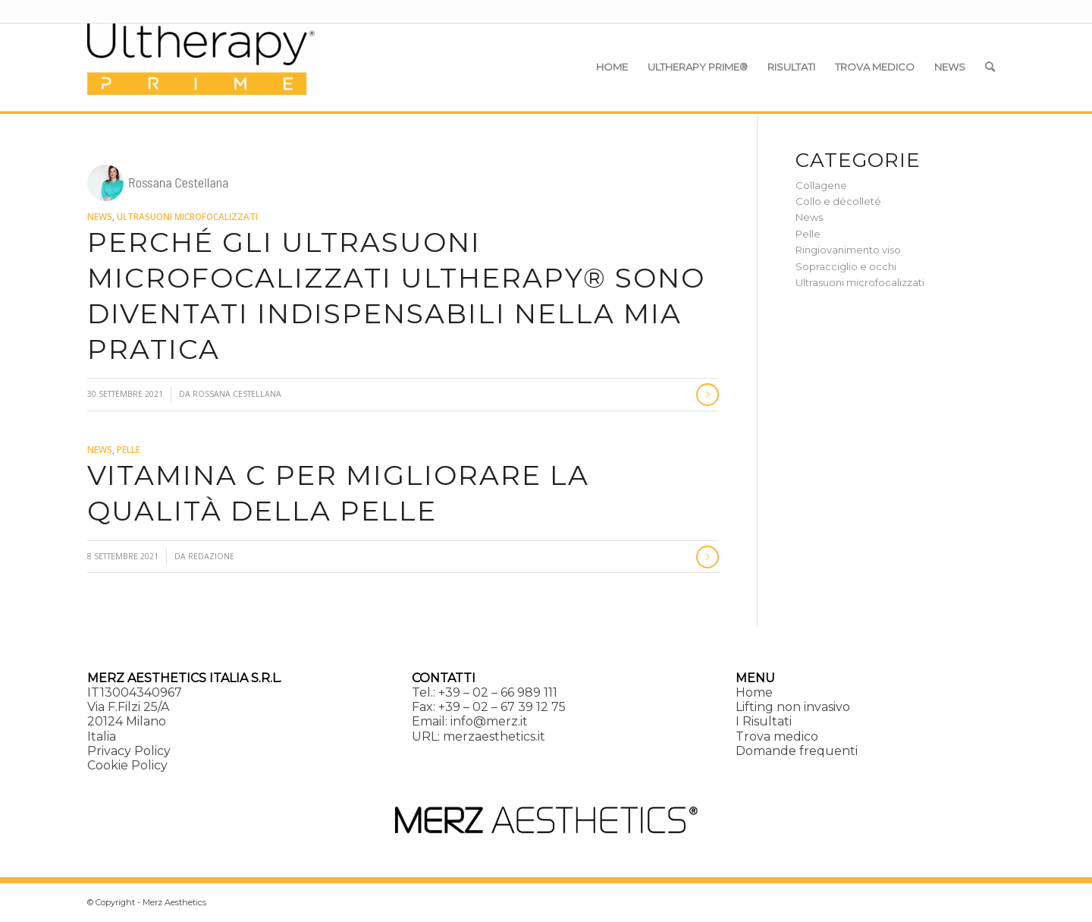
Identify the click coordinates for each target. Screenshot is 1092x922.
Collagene (821, 185)
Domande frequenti (797, 751)
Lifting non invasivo (793, 707)
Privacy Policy (129, 751)
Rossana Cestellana (237, 394)
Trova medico (777, 736)
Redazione (211, 556)
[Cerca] (990, 67)
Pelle (128, 449)
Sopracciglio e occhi (845, 266)
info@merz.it (489, 721)
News (99, 216)
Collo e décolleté (838, 201)
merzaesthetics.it (494, 736)
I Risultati (764, 721)
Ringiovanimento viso (848, 250)
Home (754, 692)
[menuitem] (612, 67)
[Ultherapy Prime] (201, 67)
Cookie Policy (127, 765)
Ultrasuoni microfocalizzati (187, 216)
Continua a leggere (707, 394)
